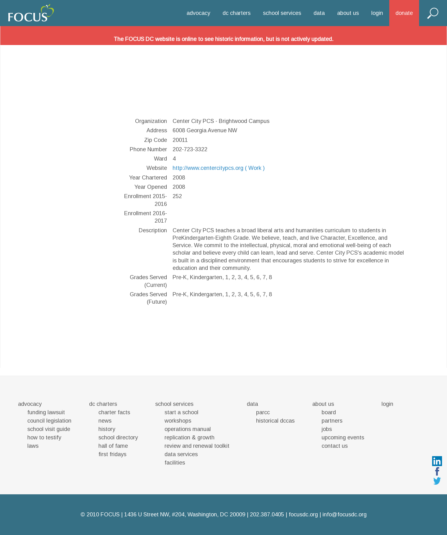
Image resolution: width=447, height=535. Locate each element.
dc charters (237, 13)
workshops (178, 421)
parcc (263, 412)
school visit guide (48, 429)
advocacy (198, 13)
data (319, 13)
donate (404, 13)
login (377, 13)
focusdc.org (303, 514)
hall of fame (113, 446)
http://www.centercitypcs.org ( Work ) (219, 168)
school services (282, 13)
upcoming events (343, 437)
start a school (181, 412)
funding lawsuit (46, 412)
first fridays (112, 454)
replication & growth (189, 437)
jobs (327, 429)
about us (348, 13)
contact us (335, 446)
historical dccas (275, 421)
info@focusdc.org (345, 514)
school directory (118, 437)
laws (32, 446)
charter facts (114, 412)
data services (181, 454)
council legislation (49, 421)
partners (332, 421)
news (104, 421)
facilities (175, 463)
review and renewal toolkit (197, 446)
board (329, 412)
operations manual (188, 429)
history (106, 429)
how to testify (44, 437)
